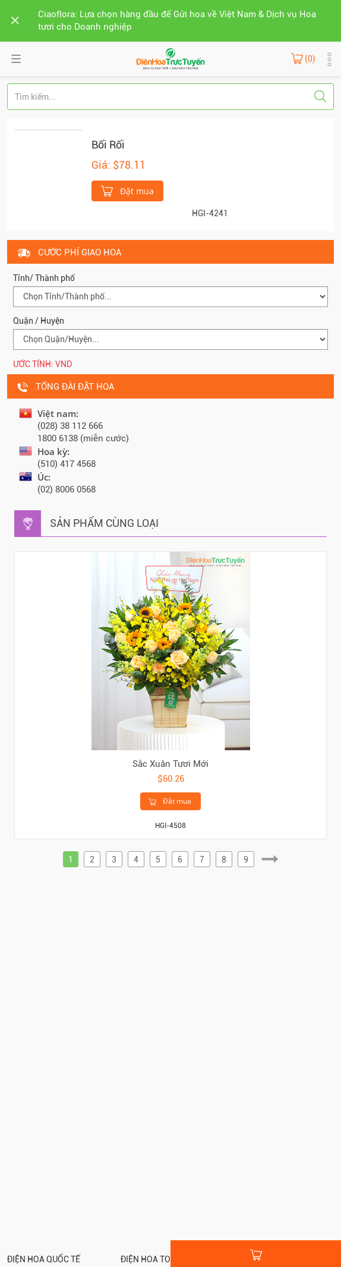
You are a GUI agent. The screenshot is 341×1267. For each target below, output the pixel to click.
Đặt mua (127, 190)
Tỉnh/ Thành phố (44, 278)
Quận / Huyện (38, 321)
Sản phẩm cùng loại (104, 523)
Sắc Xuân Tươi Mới (170, 764)
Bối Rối (108, 144)
